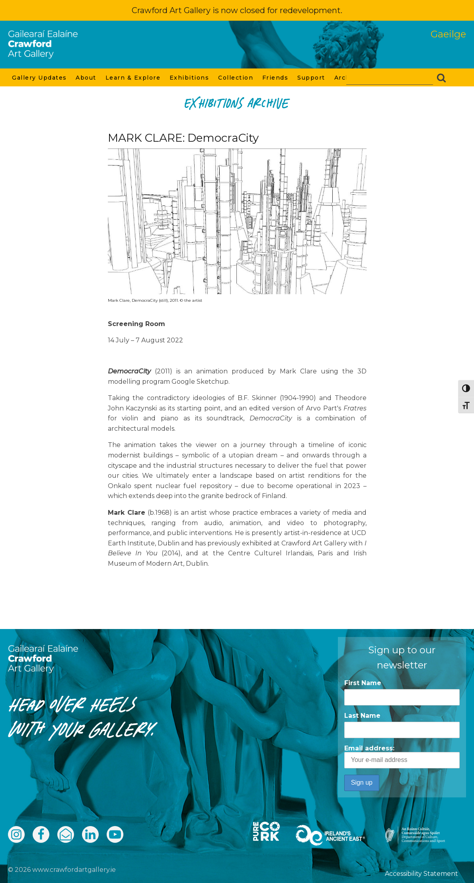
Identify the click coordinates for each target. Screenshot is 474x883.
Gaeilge (448, 34)
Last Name (362, 715)
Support (311, 77)
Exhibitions (190, 77)
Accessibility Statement (421, 873)
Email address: (402, 756)
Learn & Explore (133, 77)
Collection (236, 77)
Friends (275, 77)
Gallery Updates (40, 77)
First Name (362, 683)
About (86, 77)
